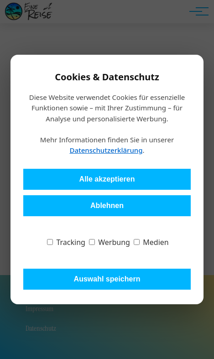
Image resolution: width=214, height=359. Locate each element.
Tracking (66, 242)
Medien (151, 242)
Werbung (109, 242)
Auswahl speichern (107, 279)
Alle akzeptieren (107, 179)
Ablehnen (107, 205)
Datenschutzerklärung (105, 150)
